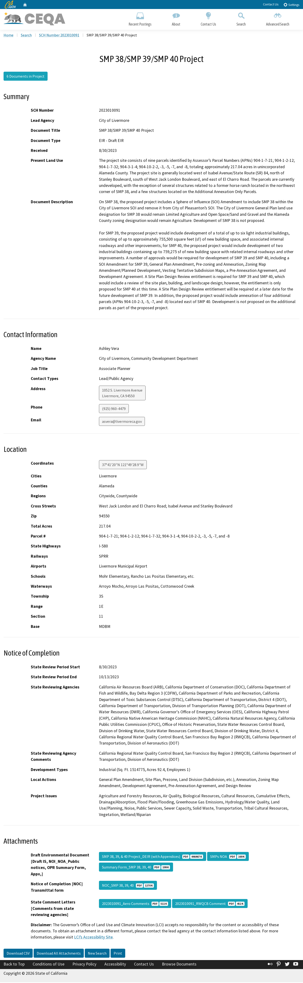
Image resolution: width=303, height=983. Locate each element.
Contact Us (271, 4)
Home (8, 35)
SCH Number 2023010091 (59, 35)
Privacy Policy (84, 964)
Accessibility (115, 964)
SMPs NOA (228, 857)
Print (118, 954)
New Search (97, 954)
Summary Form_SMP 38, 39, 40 (136, 867)
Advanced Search (277, 18)
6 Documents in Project (26, 77)
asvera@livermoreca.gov (122, 421)
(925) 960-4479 (114, 409)
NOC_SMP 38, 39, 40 (128, 886)
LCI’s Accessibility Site (93, 937)
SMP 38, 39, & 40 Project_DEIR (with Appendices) (152, 857)
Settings (291, 4)
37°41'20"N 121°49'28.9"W (123, 465)
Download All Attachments (59, 954)
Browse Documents (179, 964)
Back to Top (14, 964)
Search (241, 18)
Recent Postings (140, 18)
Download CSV (18, 954)
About (176, 18)
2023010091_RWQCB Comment (210, 904)
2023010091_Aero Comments (135, 904)
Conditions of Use (48, 964)
